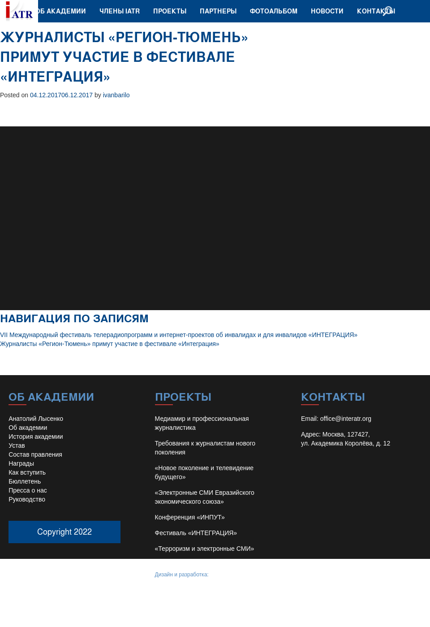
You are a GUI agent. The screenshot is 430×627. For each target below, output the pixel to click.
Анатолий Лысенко (36, 418)
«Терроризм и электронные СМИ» (204, 548)
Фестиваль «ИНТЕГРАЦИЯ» (196, 532)
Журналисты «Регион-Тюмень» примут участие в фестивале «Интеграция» (109, 343)
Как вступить (27, 472)
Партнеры (218, 11)
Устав (17, 445)
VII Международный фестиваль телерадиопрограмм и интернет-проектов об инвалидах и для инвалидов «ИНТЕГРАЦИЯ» (178, 334)
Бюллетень (25, 481)
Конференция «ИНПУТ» (190, 517)
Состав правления (35, 454)
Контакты (376, 11)
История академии (36, 436)
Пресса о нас (28, 490)
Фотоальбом (273, 11)
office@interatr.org (345, 418)
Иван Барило (226, 574)
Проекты (169, 11)
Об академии (60, 11)
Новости (327, 11)
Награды (21, 463)
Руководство (27, 499)
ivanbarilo (116, 95)
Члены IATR (119, 11)
